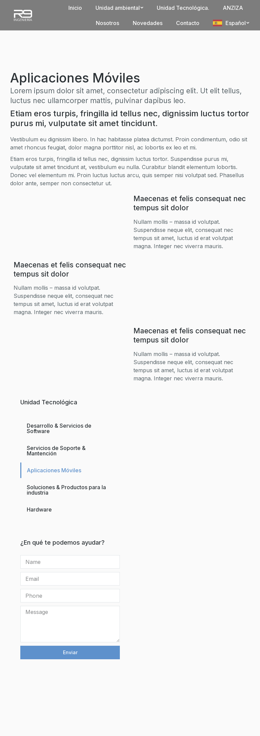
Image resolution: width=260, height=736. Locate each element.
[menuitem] (75, 7)
